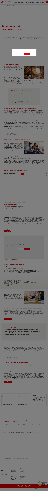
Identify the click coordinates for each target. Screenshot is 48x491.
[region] (24, 52)
